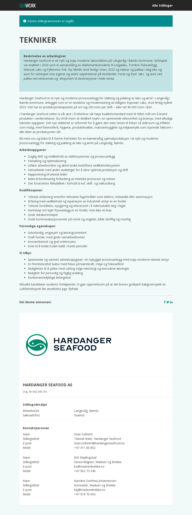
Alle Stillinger (162, 5)
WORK (27, 5)
